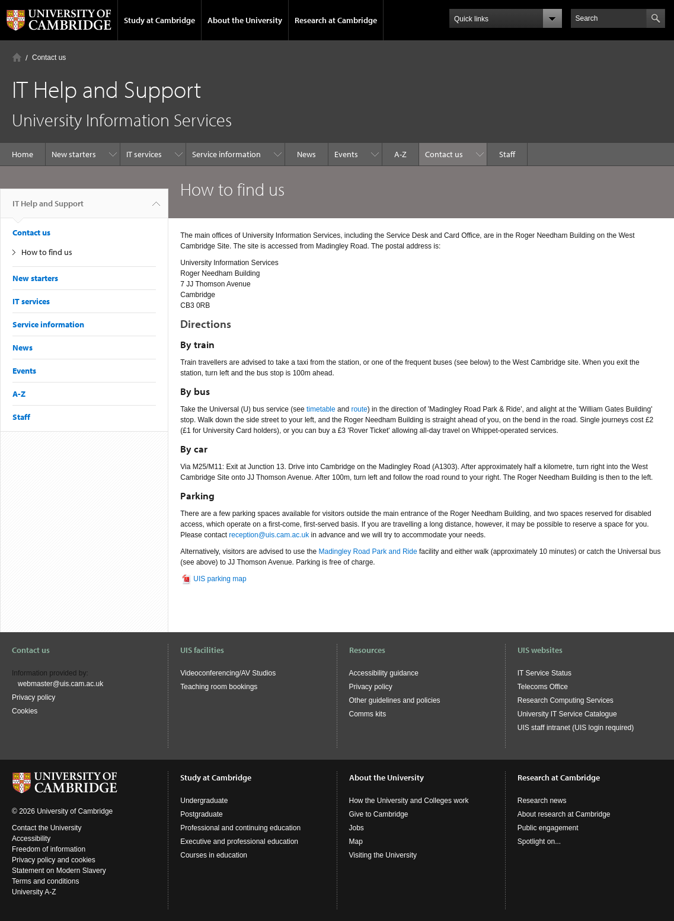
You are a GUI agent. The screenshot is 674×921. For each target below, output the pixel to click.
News (306, 154)
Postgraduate (201, 814)
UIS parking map (219, 579)
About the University (244, 20)
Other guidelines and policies (394, 700)
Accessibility (31, 838)
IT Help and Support (48, 208)
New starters (74, 154)
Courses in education (213, 855)
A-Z (400, 154)
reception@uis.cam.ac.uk (269, 535)
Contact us (49, 57)
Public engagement (548, 828)
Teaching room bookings (218, 687)
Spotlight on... (539, 841)
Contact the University (46, 828)
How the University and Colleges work (409, 800)
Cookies (24, 711)
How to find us (46, 252)
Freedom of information (48, 849)
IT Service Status (544, 673)
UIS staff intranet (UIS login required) (576, 728)
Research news (542, 800)
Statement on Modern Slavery (59, 870)
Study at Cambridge (159, 20)
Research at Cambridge (336, 20)
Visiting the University (383, 855)
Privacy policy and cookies (53, 860)
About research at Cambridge (564, 814)
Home (17, 57)
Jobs (356, 828)
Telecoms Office (543, 687)
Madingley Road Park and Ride (367, 551)
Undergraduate (204, 800)
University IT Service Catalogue (567, 714)
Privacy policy (33, 697)
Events (346, 154)
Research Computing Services (566, 700)
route (359, 409)
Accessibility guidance (384, 673)
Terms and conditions (45, 881)
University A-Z (34, 892)
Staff (507, 154)
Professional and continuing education (240, 828)
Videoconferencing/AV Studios (228, 673)
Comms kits (367, 714)
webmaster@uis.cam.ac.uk (60, 684)
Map (356, 841)
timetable (321, 409)
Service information (226, 154)
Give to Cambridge (378, 814)
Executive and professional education (239, 841)
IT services (144, 154)
